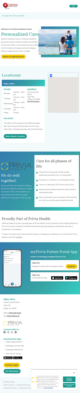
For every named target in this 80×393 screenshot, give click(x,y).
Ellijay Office (9, 84)
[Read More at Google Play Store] (17, 358)
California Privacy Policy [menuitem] (10, 388)
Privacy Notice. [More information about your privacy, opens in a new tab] (48, 388)
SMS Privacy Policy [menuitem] (8, 385)
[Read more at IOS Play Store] (57, 278)
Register (71, 266)
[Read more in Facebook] (4, 332)
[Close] (74, 373)
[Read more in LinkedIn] (16, 332)
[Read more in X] (12, 332)
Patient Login (11, 365)
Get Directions (33, 102)
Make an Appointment (13, 57)
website (19, 237)
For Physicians (12, 371)
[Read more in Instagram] (8, 332)
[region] (54, 379)
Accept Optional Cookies (69, 379)
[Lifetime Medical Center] (10, 6)
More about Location (15, 136)
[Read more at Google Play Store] (71, 278)
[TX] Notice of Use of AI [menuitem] (25, 388)
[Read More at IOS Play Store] (8, 358)
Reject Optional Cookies (69, 385)
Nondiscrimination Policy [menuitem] (23, 385)
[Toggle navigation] (73, 6)
